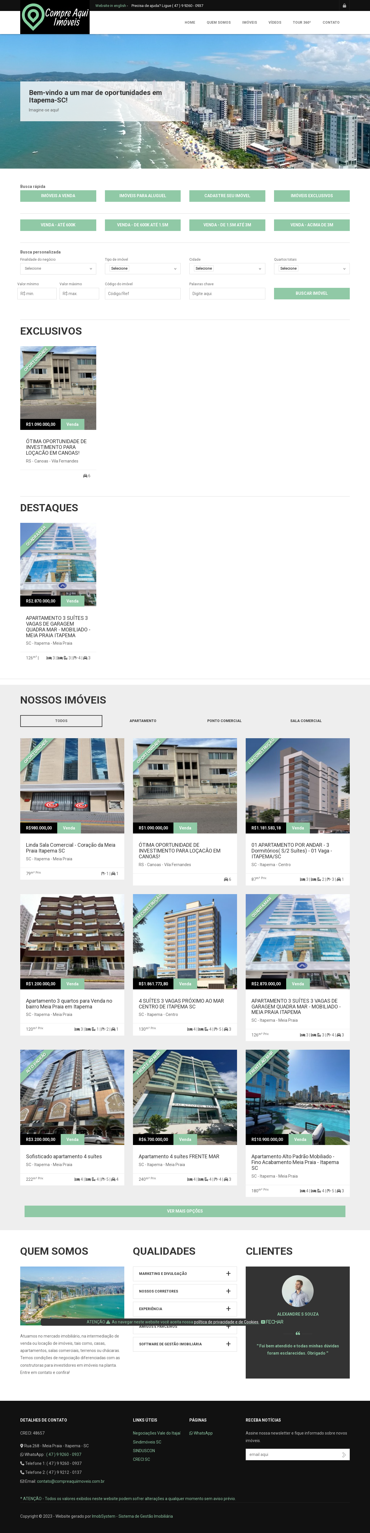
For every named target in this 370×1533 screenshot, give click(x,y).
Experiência (150, 1309)
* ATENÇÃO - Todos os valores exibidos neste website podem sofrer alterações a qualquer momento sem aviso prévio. (128, 1498)
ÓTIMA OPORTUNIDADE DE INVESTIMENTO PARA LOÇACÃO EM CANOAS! (56, 447)
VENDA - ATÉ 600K (58, 225)
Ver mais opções (185, 1211)
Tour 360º (302, 22)
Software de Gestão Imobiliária (170, 1344)
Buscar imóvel (312, 293)
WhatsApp (201, 1433)
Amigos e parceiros (158, 1327)
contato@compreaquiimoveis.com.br (71, 1481)
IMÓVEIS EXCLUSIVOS (312, 195)
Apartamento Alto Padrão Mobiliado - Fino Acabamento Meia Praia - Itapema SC (295, 1162)
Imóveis (249, 22)
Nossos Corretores (158, 1291)
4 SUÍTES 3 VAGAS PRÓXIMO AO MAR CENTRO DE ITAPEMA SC (181, 1004)
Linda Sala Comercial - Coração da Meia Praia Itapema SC (70, 848)
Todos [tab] (61, 721)
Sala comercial (306, 721)
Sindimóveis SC (147, 1442)
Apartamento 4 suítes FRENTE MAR (179, 1156)
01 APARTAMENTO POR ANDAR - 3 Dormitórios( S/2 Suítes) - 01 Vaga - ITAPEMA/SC (291, 850)
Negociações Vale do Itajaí (156, 1433)
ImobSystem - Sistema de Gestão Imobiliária (132, 1516)
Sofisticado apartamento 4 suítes (64, 1156)
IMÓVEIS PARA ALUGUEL (142, 195)
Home (190, 22)
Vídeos (275, 22)
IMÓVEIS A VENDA (58, 195)
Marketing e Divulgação (163, 1274)
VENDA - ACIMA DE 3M (312, 225)
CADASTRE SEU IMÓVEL (227, 195)
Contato (331, 22)
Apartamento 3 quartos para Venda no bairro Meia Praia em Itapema (69, 1004)
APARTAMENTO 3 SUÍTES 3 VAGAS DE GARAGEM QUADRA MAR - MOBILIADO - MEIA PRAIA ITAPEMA (58, 626)
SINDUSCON (144, 1450)
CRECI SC (141, 1459)
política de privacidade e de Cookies (226, 1322)
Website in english (110, 5)
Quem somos (219, 22)
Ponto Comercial (224, 721)
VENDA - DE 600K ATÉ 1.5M (142, 225)
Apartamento (143, 721)
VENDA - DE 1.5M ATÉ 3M (227, 225)
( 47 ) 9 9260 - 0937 (63, 1454)
